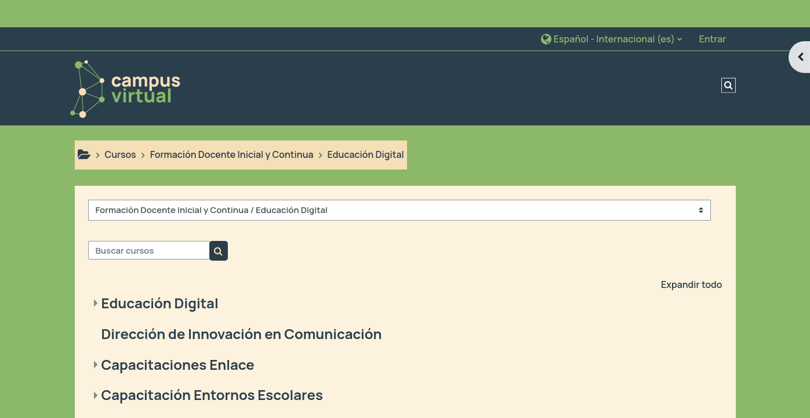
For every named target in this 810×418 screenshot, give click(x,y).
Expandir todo (691, 257)
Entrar (712, 11)
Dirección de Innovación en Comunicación (241, 306)
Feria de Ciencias (158, 398)
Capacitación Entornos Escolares (212, 367)
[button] (611, 11)
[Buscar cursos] (149, 223)
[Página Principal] (124, 59)
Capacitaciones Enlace (178, 337)
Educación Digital (160, 275)
